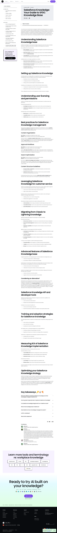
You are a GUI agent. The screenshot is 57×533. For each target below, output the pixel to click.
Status (25, 513)
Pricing (22, 1)
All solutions (4, 517)
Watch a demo (47, 382)
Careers (35, 512)
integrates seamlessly (36, 283)
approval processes (30, 53)
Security (25, 514)
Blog (14, 518)
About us (35, 513)
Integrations (4, 514)
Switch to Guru (36, 518)
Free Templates (36, 519)
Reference (14, 514)
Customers (15, 513)
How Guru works (5, 513)
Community (15, 517)
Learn (14, 512)
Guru (38, 285)
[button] (6, 1)
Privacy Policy (49, 531)
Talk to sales (53, 1)
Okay (54, 530)
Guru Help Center (26, 512)
